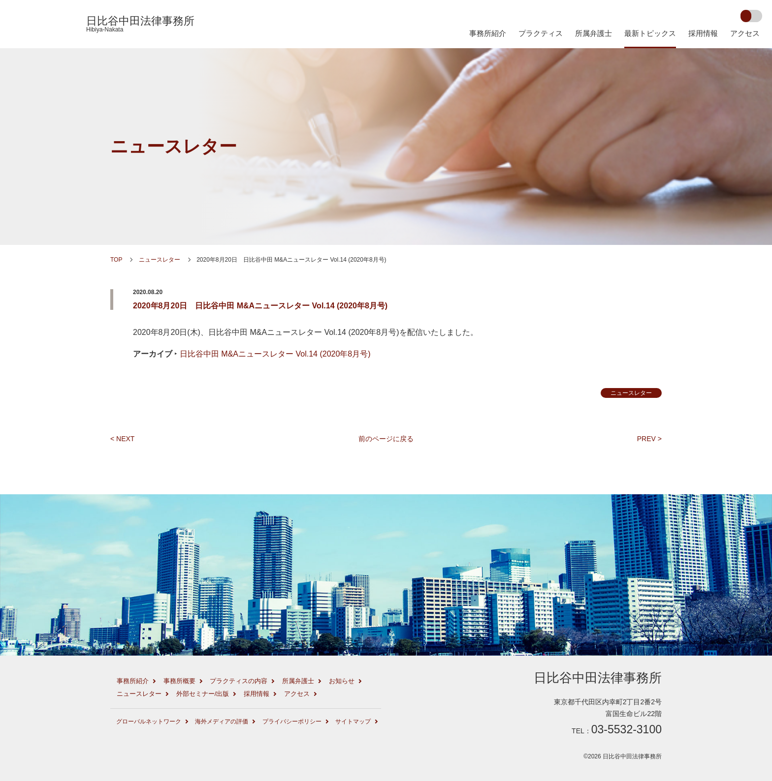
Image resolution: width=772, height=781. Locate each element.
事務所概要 (179, 681)
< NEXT (122, 439)
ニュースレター (173, 146)
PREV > (649, 439)
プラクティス (540, 33)
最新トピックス (650, 33)
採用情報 (703, 33)
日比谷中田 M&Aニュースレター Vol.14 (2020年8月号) (275, 354)
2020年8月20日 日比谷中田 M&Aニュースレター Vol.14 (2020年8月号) (260, 305)
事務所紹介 (487, 33)
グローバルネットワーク (148, 721)
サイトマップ (353, 721)
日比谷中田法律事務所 (140, 24)
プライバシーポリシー (292, 721)
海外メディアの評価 (221, 721)
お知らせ (341, 681)
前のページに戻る (386, 439)
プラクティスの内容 (238, 681)
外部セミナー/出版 (202, 693)
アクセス (745, 33)
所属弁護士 (593, 33)
